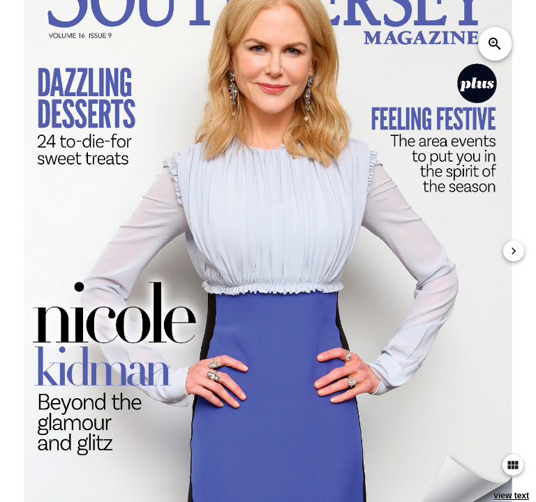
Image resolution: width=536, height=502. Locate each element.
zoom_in (494, 44)
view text (511, 496)
